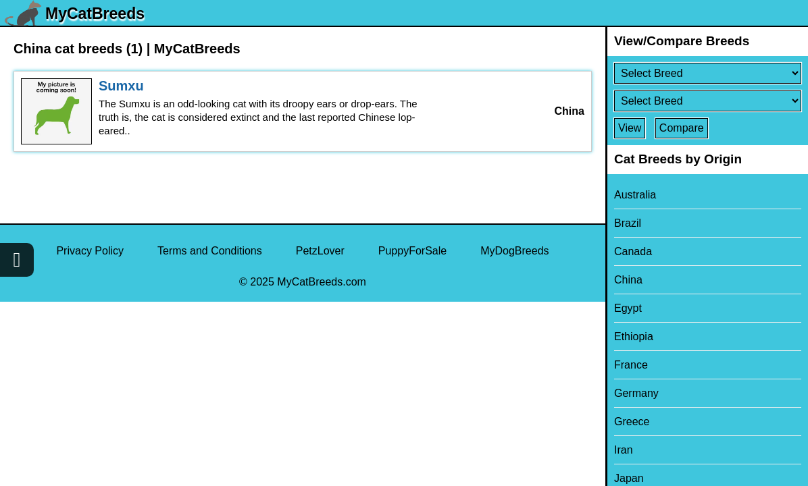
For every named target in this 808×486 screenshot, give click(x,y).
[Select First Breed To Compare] (707, 73)
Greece (631, 421)
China (628, 280)
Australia (635, 194)
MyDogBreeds (514, 250)
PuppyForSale (412, 250)
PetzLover (320, 250)
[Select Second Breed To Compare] (707, 100)
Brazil (627, 223)
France (631, 365)
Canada (633, 251)
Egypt (628, 308)
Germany (636, 393)
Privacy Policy (90, 250)
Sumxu (121, 85)
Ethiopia (633, 336)
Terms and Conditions (209, 250)
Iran (623, 450)
